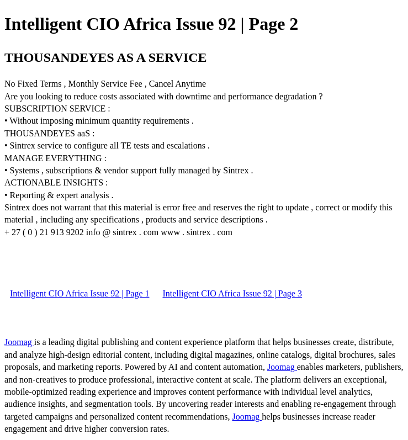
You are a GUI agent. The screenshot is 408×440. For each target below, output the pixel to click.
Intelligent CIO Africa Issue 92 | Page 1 (79, 293)
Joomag (19, 342)
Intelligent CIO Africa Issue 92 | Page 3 (231, 293)
